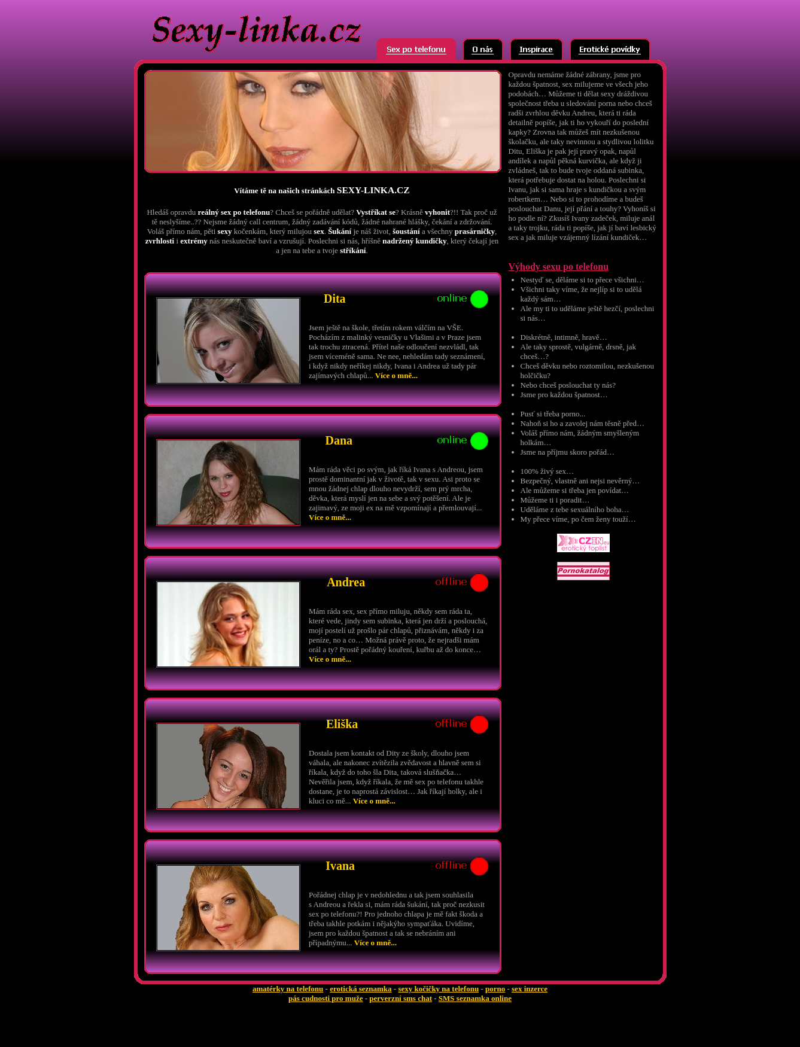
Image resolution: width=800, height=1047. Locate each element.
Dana (338, 440)
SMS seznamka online (475, 998)
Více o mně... (396, 375)
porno (495, 988)
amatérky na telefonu (288, 988)
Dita (335, 298)
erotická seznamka (360, 988)
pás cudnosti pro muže (325, 998)
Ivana (340, 865)
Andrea (346, 582)
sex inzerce (529, 988)
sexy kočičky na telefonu (438, 988)
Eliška (342, 724)
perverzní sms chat (400, 998)
